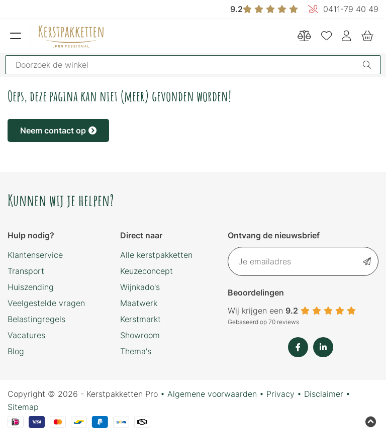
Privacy (280, 394)
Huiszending (31, 287)
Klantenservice (35, 255)
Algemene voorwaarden (212, 394)
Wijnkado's (140, 287)
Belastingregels (36, 319)
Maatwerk (138, 303)
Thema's (135, 351)
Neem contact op (58, 130)
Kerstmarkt (140, 319)
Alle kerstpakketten (156, 255)
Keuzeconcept (146, 271)
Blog (16, 351)
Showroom (140, 335)
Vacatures (26, 335)
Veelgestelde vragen (46, 303)
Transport (26, 271)
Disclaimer (323, 394)
